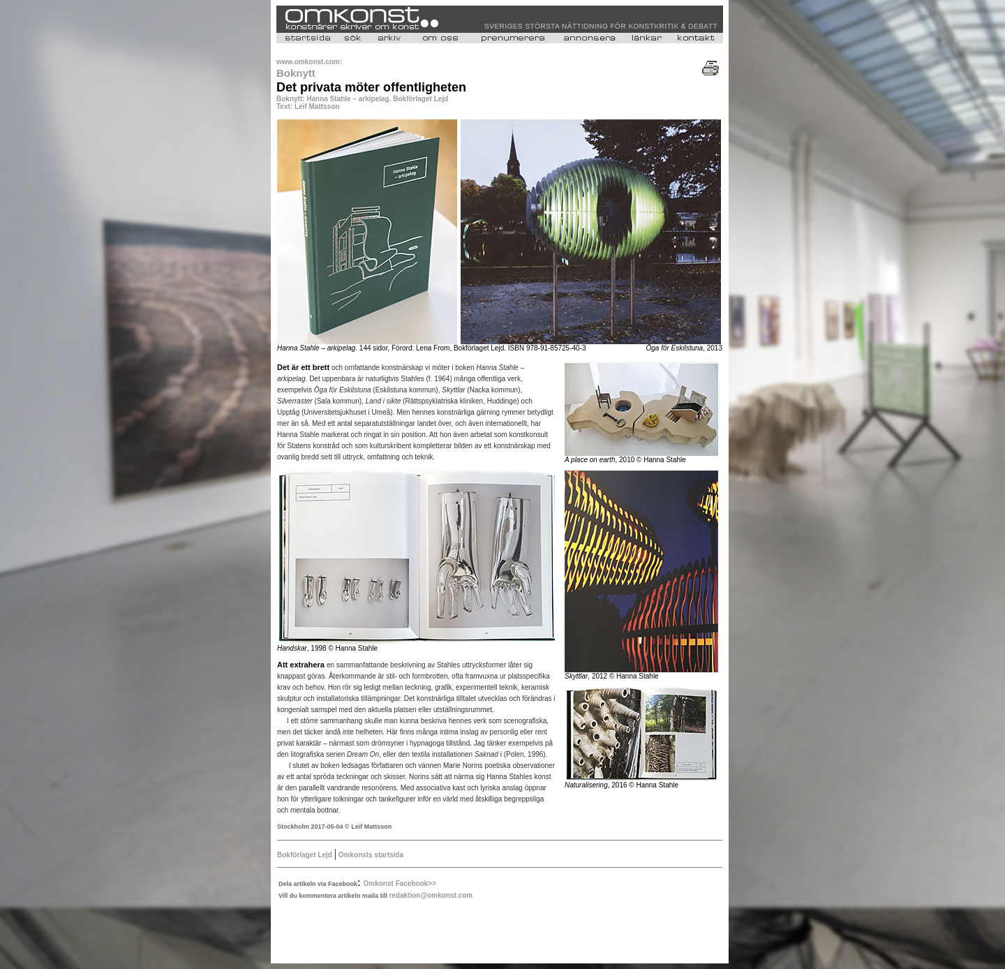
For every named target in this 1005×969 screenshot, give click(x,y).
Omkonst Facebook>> (400, 883)
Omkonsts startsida (369, 855)
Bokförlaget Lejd (305, 855)
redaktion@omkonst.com (430, 895)
